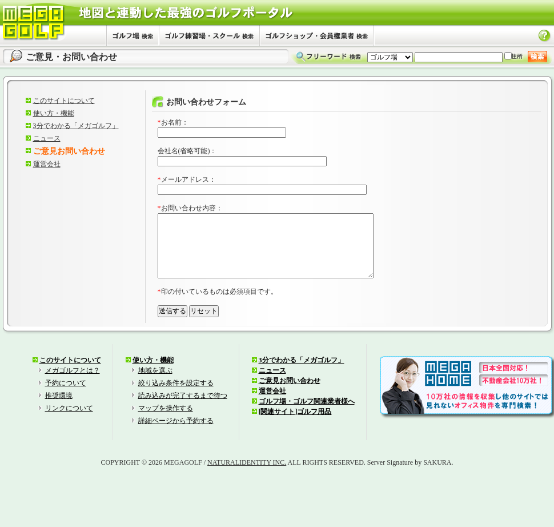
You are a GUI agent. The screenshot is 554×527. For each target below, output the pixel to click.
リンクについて (69, 422)
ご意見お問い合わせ (289, 394)
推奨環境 (59, 409)
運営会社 (47, 164)
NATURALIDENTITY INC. (246, 476)
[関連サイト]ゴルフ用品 (295, 425)
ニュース (47, 138)
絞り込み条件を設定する (176, 397)
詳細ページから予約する (176, 434)
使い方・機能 (53, 113)
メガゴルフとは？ (72, 384)
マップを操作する (165, 422)
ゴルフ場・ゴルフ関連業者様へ (307, 415)
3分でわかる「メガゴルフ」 (76, 126)
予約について (65, 397)
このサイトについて (64, 101)
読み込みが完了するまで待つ (182, 409)
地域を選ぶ (155, 384)
